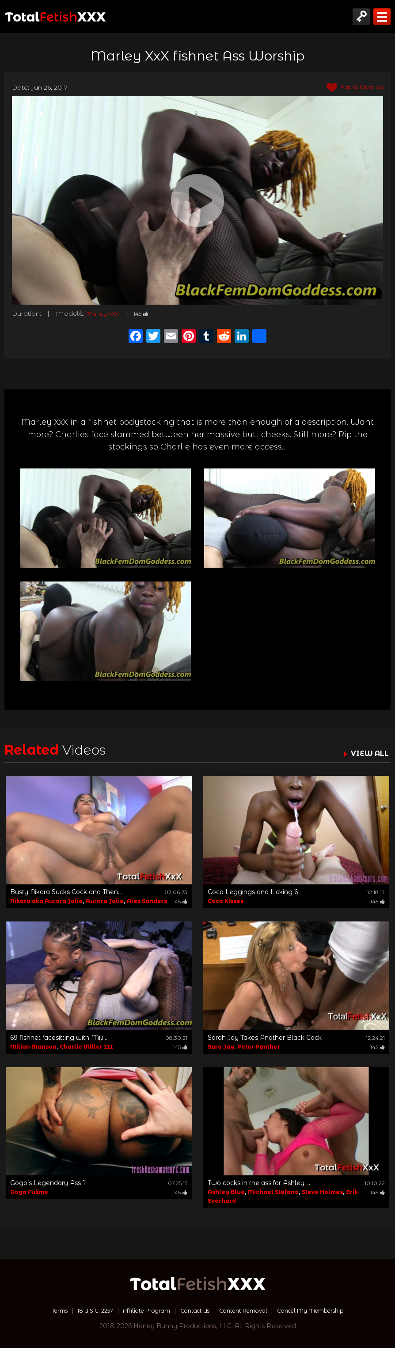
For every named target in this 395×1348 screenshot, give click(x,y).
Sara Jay (221, 1046)
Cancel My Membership (325, 1310)
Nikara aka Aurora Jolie (46, 901)
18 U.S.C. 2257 (81, 1310)
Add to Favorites (349, 88)
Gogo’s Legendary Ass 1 (47, 1183)
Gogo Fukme (29, 1192)
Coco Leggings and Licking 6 (253, 892)
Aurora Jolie (105, 901)
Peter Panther (258, 1046)
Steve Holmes (322, 1192)
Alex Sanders (147, 901)
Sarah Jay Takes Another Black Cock (265, 1038)
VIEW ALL (367, 753)
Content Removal (248, 1310)
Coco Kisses (225, 901)
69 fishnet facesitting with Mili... (58, 1038)
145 (147, 313)
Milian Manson (33, 1046)
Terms (39, 1310)
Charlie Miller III (86, 1046)
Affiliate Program (139, 1310)
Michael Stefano (273, 1192)
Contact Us (193, 1310)
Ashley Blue (226, 1192)
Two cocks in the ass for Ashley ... (259, 1183)
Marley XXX (105, 313)
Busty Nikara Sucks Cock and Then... (66, 892)
